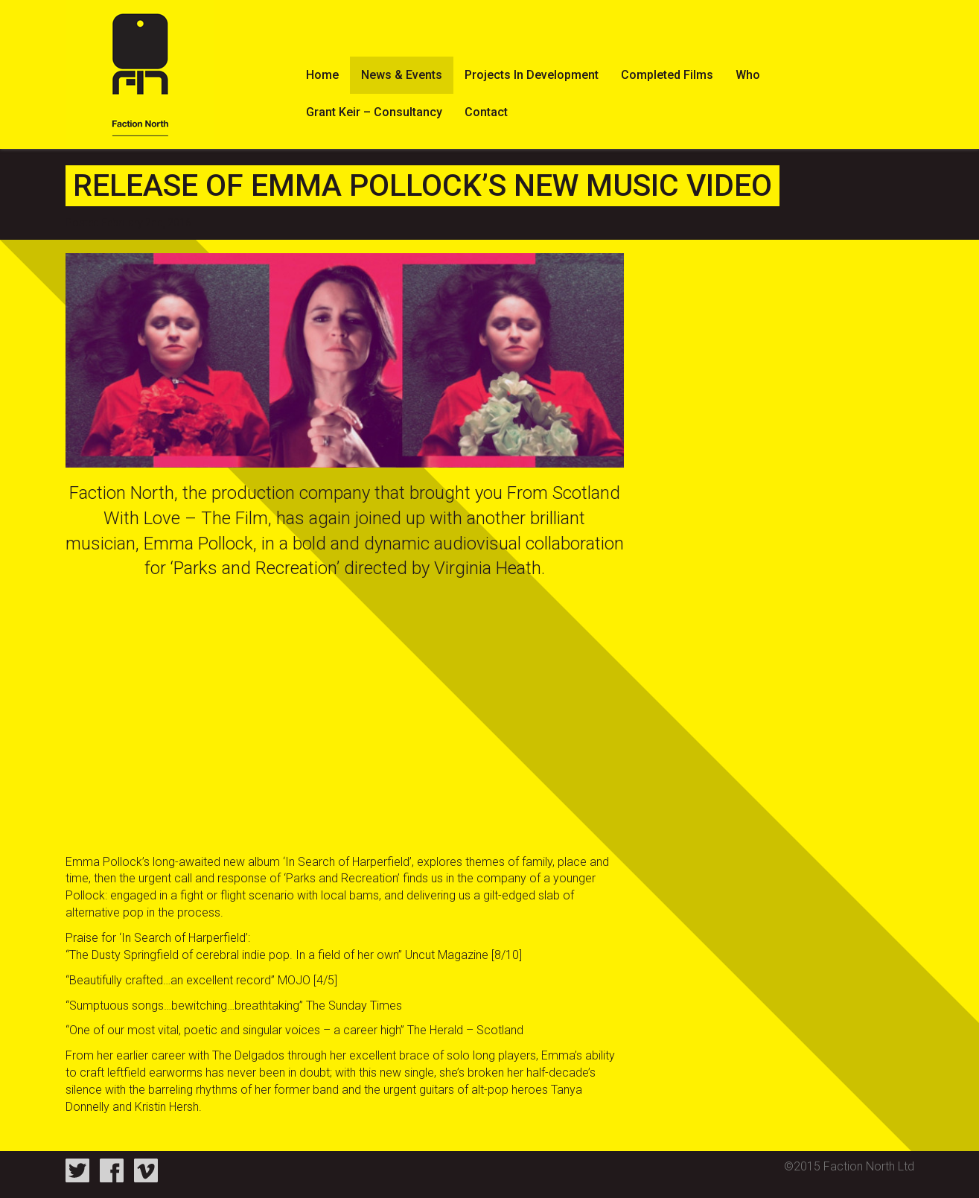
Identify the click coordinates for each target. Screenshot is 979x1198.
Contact (486, 112)
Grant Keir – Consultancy (374, 112)
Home (322, 75)
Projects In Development (532, 75)
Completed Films (667, 75)
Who (748, 75)
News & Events (401, 75)
